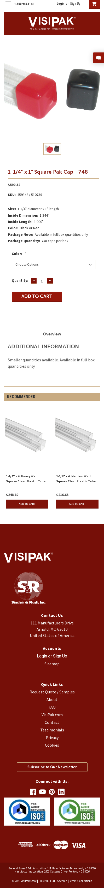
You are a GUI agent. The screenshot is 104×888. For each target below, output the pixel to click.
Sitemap (52, 663)
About (52, 699)
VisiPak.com (52, 714)
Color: (19, 253)
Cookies (52, 745)
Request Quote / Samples (52, 691)
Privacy (52, 737)
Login (60, 4)
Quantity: (20, 280)
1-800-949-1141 (46, 881)
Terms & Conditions (80, 881)
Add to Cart (27, 504)
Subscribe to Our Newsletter (52, 767)
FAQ (52, 707)
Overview (52, 333)
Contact (52, 722)
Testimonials (52, 729)
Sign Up (75, 4)
